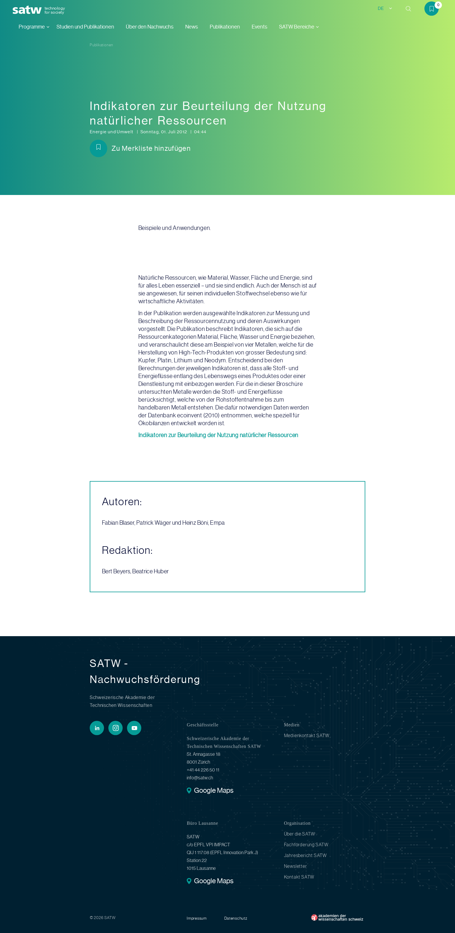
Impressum (197, 918)
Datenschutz (235, 918)
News (191, 27)
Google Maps (213, 790)
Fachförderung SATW (306, 844)
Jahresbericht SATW (305, 855)
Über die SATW (299, 834)
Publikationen (225, 27)
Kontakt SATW (299, 877)
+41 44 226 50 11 (203, 770)
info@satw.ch (200, 778)
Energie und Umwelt (112, 131)
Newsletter (295, 866)
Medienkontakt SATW (306, 735)
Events (259, 27)
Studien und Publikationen (85, 27)
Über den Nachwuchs (150, 27)
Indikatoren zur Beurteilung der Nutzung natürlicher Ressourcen (218, 435)
